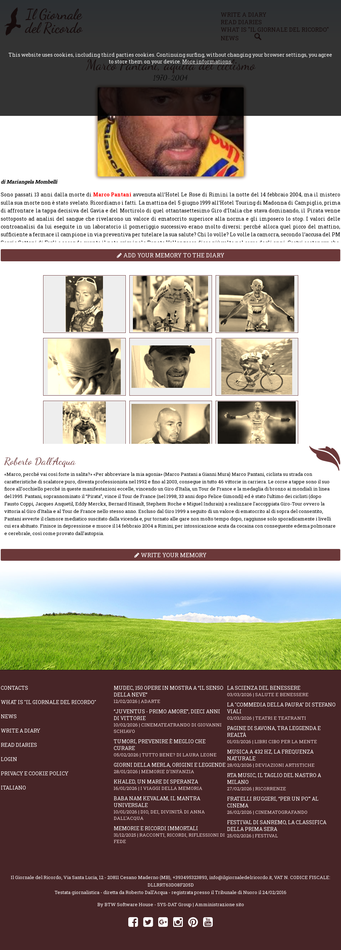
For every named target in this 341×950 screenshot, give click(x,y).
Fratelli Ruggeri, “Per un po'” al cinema (283, 805)
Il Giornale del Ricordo (36, 877)
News (9, 716)
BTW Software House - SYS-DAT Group (148, 904)
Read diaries (19, 744)
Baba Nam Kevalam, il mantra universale (170, 808)
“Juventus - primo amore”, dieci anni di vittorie (170, 721)
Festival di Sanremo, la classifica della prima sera (283, 829)
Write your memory (170, 555)
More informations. (207, 61)
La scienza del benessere (283, 691)
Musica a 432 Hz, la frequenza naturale (283, 758)
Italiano (13, 787)
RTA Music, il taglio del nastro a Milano (283, 782)
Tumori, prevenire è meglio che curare (170, 748)
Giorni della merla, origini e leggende (170, 768)
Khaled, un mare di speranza (170, 784)
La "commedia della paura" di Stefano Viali (283, 711)
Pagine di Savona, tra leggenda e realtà (283, 735)
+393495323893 (189, 877)
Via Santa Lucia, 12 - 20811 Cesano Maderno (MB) (116, 877)
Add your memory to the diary (170, 255)
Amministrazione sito (219, 904)
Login (9, 759)
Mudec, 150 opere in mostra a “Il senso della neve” (170, 694)
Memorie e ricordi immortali (170, 834)
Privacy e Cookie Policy (34, 773)
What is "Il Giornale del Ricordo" (48, 702)
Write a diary (20, 730)
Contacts (14, 687)
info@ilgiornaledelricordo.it (240, 877)
